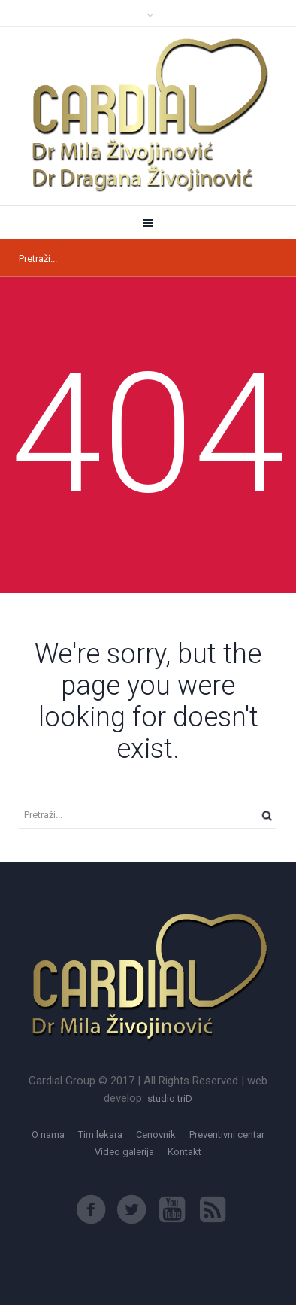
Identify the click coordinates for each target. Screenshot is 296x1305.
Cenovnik (156, 1134)
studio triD (169, 1098)
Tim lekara (100, 1134)
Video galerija (124, 1152)
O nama (48, 1134)
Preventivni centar (226, 1134)
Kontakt (184, 1152)
